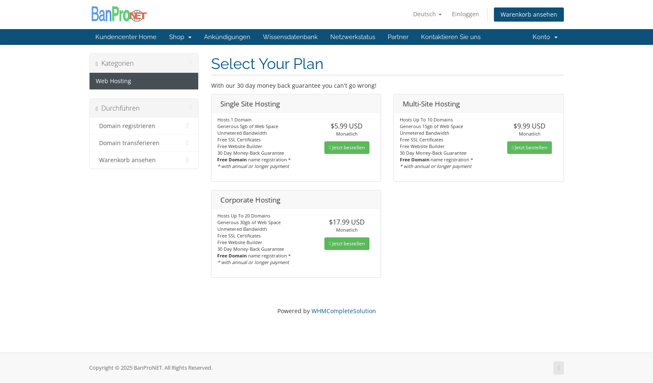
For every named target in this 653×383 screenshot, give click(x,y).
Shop (180, 37)
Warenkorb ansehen (529, 14)
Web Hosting (113, 81)
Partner (398, 37)
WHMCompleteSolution (344, 311)
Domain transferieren (144, 143)
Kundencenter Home (126, 37)
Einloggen (465, 14)
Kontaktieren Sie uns (451, 37)
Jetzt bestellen (346, 147)
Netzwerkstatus (352, 37)
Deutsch (427, 14)
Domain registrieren (144, 126)
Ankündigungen (227, 37)
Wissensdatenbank (290, 37)
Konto (545, 37)
